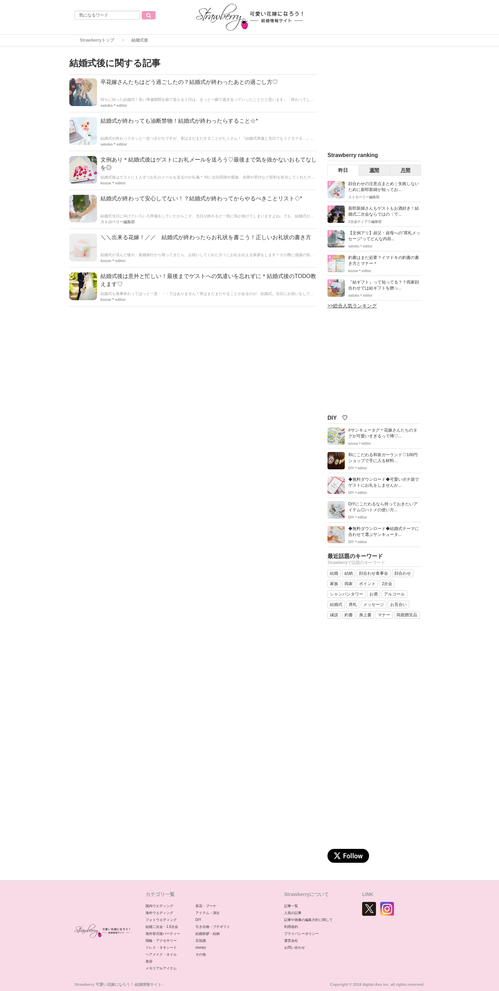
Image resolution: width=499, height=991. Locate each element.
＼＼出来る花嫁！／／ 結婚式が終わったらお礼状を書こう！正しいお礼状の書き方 (205, 237)
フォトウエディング (161, 920)
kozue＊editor (113, 183)
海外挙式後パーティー (163, 934)
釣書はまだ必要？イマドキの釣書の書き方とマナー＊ (383, 260)
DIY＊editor (357, 468)
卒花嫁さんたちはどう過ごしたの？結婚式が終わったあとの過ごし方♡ (189, 82)
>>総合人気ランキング (352, 305)
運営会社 (291, 940)
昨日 (343, 170)
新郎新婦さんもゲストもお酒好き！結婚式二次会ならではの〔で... (383, 211)
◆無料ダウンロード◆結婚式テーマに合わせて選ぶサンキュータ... (383, 531)
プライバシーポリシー (301, 934)
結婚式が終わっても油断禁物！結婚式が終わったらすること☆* (179, 121)
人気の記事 (292, 913)
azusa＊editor (359, 443)
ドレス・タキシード (161, 947)
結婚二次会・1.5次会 (162, 927)
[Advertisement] (379, 100)
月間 (405, 170)
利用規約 (291, 927)
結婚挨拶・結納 (207, 934)
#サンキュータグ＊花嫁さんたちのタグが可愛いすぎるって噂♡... (382, 433)
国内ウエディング (159, 906)
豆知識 (200, 940)
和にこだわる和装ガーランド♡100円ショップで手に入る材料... (383, 457)
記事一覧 (291, 906)
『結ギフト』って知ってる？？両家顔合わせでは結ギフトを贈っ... (383, 285)
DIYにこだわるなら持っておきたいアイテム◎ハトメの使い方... (383, 507)
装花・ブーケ (205, 906)
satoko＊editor (113, 105)
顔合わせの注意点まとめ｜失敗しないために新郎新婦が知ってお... (383, 186)
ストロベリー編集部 (117, 222)
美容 (149, 961)
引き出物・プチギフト (212, 927)
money (200, 947)
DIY (198, 920)
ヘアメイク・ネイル (161, 954)
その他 (200, 954)
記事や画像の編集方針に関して (308, 920)
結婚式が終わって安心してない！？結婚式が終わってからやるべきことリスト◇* (201, 198)
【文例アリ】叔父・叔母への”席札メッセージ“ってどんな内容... (384, 236)
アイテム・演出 (207, 913)
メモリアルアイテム (161, 968)
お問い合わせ (294, 947)
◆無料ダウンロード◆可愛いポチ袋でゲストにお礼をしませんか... (383, 482)
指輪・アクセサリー (161, 940)
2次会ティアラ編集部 (365, 222)
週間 (374, 170)
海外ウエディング (159, 913)
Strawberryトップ (97, 40)
